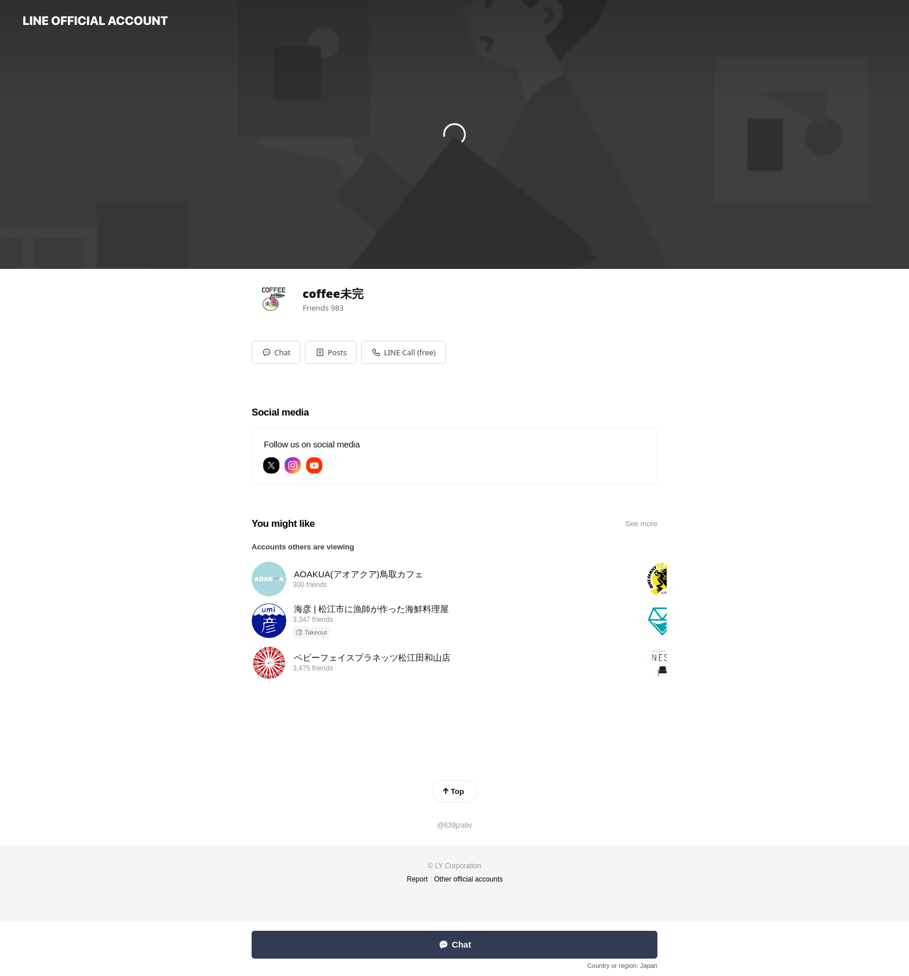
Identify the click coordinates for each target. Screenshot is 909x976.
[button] (331, 352)
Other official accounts (468, 879)
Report (417, 879)
